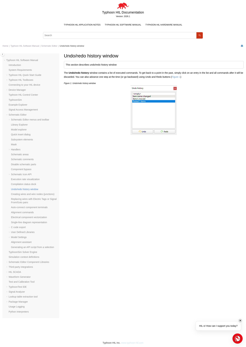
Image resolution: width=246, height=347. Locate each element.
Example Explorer (18, 104)
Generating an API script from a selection (32, 247)
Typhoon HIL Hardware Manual (163, 25)
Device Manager (17, 90)
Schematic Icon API (21, 174)
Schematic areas (20, 154)
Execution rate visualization (25, 179)
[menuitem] (82, 24)
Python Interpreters (19, 311)
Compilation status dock (23, 184)
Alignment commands (22, 212)
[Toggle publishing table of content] (2, 54)
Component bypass (21, 169)
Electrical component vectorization (29, 217)
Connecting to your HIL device (24, 84)
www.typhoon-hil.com (132, 342)
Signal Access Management (23, 109)
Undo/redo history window (72, 46)
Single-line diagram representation (29, 222)
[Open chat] (237, 338)
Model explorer (19, 129)
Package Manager (18, 301)
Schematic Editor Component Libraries (29, 262)
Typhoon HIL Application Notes (82, 25)
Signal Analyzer (17, 291)
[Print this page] (242, 46)
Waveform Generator (20, 277)
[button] (5, 60)
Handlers (15, 149)
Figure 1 (176, 77)
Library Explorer (19, 124)
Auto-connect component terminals (29, 207)
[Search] (199, 35)
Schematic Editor (49, 46)
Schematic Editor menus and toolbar (30, 119)
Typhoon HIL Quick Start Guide (25, 75)
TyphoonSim (15, 99)
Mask (14, 144)
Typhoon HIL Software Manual (123, 25)
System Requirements (20, 70)
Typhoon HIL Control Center (23, 94)
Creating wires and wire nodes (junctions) (32, 194)
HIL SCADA (15, 272)
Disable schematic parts (23, 164)
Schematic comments (22, 159)
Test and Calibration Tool (21, 281)
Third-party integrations (21, 267)
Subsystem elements (22, 139)
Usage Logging (17, 306)
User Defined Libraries (22, 232)
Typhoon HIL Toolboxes (21, 80)
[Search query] (123, 35)
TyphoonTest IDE (18, 287)
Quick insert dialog (20, 134)
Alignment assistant (21, 242)
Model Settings (19, 237)
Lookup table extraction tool (23, 296)
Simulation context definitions (24, 257)
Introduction (15, 65)
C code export (18, 227)
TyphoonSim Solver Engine (23, 252)
